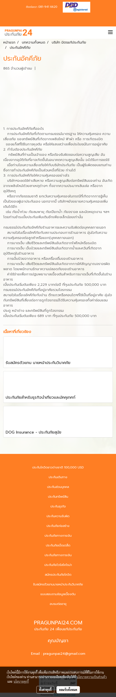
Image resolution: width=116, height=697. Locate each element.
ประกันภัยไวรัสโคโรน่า (58, 565)
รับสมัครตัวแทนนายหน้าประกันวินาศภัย (58, 584)
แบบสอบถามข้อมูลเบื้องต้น (58, 594)
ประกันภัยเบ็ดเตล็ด (58, 545)
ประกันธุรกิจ (58, 506)
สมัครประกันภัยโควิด (58, 574)
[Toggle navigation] (110, 32)
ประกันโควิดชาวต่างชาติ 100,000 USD (58, 467)
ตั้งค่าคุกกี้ (45, 690)
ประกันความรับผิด (58, 516)
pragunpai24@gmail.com (64, 653)
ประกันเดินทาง (58, 477)
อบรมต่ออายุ (58, 604)
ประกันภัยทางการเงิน (58, 535)
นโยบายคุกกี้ (21, 681)
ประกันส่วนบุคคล (58, 487)
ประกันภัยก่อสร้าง (58, 526)
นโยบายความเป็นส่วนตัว (92, 677)
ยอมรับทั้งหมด (68, 690)
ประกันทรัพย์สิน (58, 496)
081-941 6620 (47, 7)
